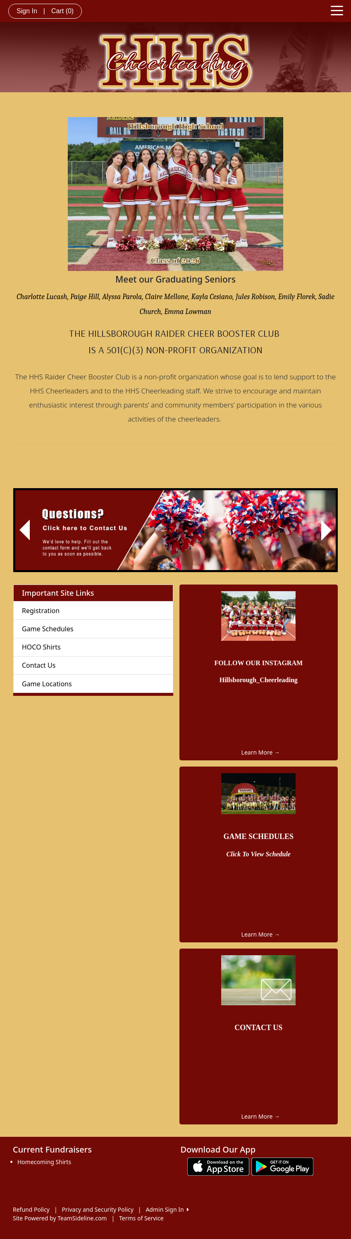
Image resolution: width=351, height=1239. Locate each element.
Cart (62, 10)
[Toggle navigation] (337, 10)
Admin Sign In (167, 1209)
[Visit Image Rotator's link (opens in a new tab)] (175, 530)
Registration (41, 610)
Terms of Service (141, 1218)
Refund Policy (31, 1209)
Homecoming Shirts (44, 1162)
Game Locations (47, 683)
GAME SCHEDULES (258, 836)
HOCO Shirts (41, 647)
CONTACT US (258, 1027)
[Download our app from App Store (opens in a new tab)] (218, 1166)
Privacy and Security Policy (98, 1209)
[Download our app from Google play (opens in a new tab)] (282, 1166)
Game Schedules (48, 628)
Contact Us (38, 665)
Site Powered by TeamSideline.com (60, 1218)
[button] (24, 530)
